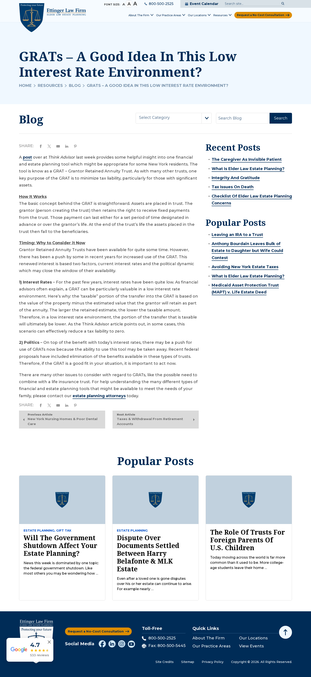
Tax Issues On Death (233, 187)
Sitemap (187, 662)
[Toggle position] (287, 538)
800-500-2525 (158, 4)
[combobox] (174, 118)
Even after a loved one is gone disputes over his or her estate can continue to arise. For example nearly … (154, 584)
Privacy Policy (213, 662)
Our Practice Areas (211, 646)
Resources (50, 85)
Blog (75, 85)
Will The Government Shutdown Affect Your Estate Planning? (60, 546)
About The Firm (208, 638)
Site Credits (165, 662)
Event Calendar (201, 4)
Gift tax (63, 530)
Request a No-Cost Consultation (260, 15)
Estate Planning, (39, 530)
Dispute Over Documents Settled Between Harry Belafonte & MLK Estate (148, 553)
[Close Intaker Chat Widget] (296, 538)
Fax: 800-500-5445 (164, 645)
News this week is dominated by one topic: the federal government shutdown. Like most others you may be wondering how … (61, 568)
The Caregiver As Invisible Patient (247, 159)
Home (25, 85)
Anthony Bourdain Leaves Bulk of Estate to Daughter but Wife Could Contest (247, 250)
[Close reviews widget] (50, 650)
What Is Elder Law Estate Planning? (248, 168)
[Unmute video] (234, 538)
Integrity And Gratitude (236, 177)
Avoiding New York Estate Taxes (245, 266)
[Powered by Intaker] (274, 668)
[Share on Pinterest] (77, 145)
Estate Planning (132, 530)
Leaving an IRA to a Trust (237, 234)
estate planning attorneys (99, 395)
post (27, 157)
